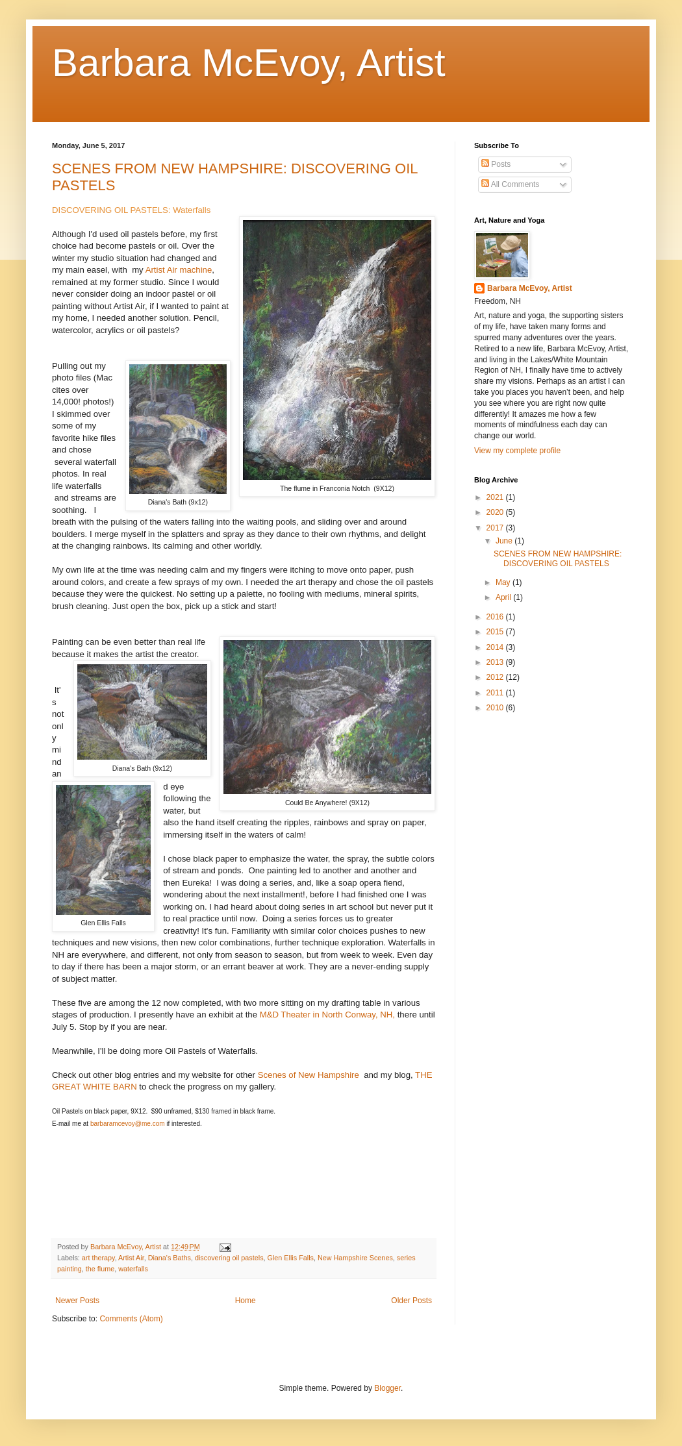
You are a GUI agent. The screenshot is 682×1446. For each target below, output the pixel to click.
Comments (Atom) (130, 1318)
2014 (496, 647)
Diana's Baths (169, 1258)
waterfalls (133, 1269)
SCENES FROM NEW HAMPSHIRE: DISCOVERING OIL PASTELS (558, 558)
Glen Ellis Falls (291, 1258)
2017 (496, 527)
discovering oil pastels (229, 1258)
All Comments (510, 184)
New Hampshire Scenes (355, 1258)
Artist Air (131, 1258)
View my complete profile (517, 450)
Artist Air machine (178, 270)
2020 (496, 512)
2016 (496, 616)
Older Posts (411, 1300)
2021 (496, 497)
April (504, 597)
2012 (496, 677)
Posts (496, 164)
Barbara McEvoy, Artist (249, 62)
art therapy (98, 1258)
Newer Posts (77, 1300)
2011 (496, 692)
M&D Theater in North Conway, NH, (327, 1014)
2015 (496, 631)
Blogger (387, 1388)
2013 (496, 662)
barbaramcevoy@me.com (127, 1123)
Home (245, 1300)
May (504, 582)
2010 (496, 707)
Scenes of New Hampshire (310, 1075)
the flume (100, 1269)
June (505, 540)
